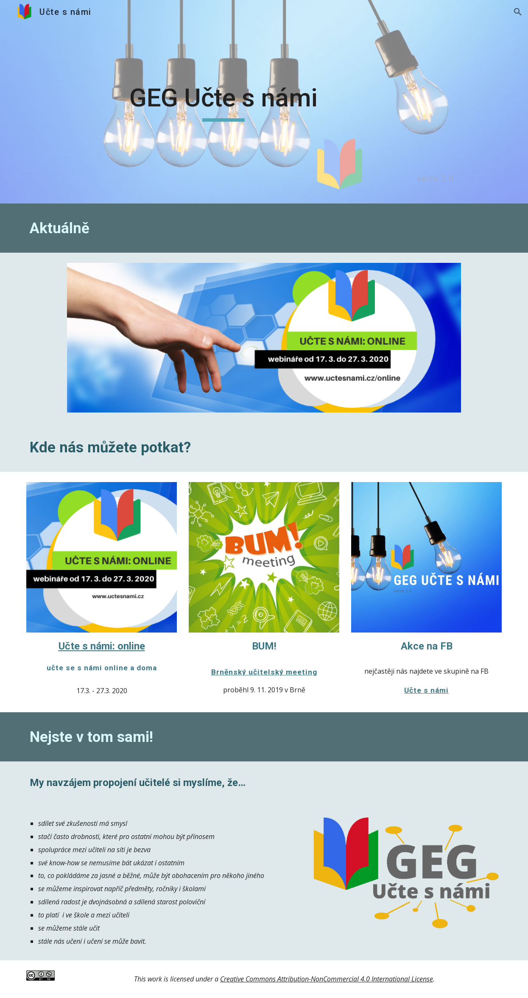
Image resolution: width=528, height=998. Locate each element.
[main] (223, 101)
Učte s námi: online (102, 646)
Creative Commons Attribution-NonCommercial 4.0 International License (326, 979)
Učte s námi (426, 690)
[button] (518, 12)
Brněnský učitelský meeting (264, 672)
